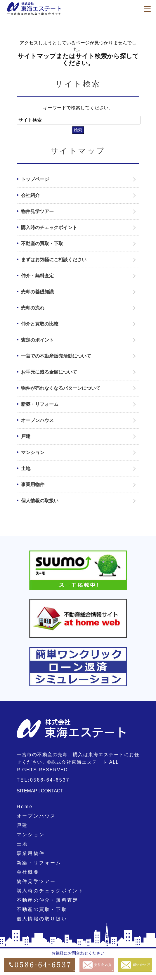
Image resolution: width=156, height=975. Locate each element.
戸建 (25, 436)
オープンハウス (37, 420)
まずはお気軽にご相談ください (53, 259)
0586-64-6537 (50, 779)
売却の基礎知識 (37, 291)
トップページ (35, 179)
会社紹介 (30, 195)
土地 (25, 468)
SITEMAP (27, 790)
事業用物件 (32, 484)
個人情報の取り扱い (42, 918)
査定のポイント (37, 339)
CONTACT (52, 790)
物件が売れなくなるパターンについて (60, 388)
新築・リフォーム (39, 404)
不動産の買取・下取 (42, 243)
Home (25, 806)
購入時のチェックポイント (49, 227)
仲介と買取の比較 (39, 323)
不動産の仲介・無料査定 (47, 900)
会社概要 (28, 872)
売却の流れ (32, 307)
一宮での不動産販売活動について (56, 356)
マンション (32, 452)
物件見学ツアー (37, 211)
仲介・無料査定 (37, 275)
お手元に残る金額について (49, 372)
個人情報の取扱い (39, 500)
